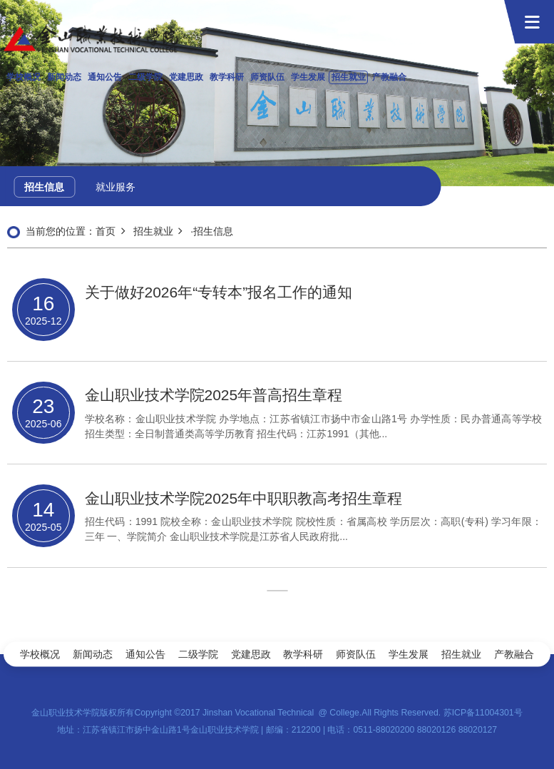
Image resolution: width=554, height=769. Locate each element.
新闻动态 (64, 77)
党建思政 (186, 77)
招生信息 (44, 187)
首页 (106, 231)
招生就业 (349, 77)
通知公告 (105, 77)
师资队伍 (267, 77)
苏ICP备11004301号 (483, 713)
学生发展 (308, 77)
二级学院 (145, 77)
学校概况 (23, 77)
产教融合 (389, 77)
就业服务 (115, 187)
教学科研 (227, 77)
